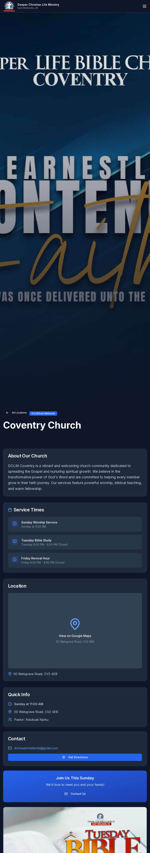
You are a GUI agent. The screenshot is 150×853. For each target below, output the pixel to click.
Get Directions (75, 757)
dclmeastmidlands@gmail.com (36, 748)
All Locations (16, 412)
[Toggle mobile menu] (144, 6)
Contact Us (75, 793)
